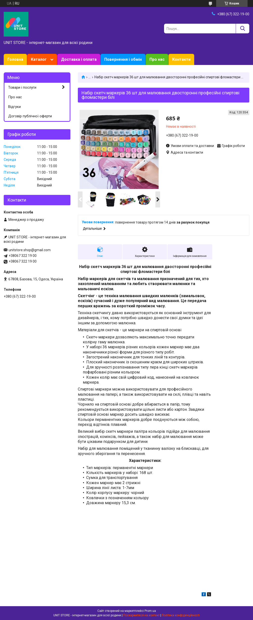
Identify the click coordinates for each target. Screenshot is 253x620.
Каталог (39, 59)
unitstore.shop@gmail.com (30, 250)
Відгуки (14, 106)
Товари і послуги (22, 87)
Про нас (157, 59)
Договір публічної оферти (30, 116)
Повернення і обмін (123, 59)
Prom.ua (150, 611)
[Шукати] (242, 28)
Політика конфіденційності (181, 615)
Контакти (181, 59)
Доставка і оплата (79, 59)
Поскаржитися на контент (141, 615)
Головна (15, 59)
